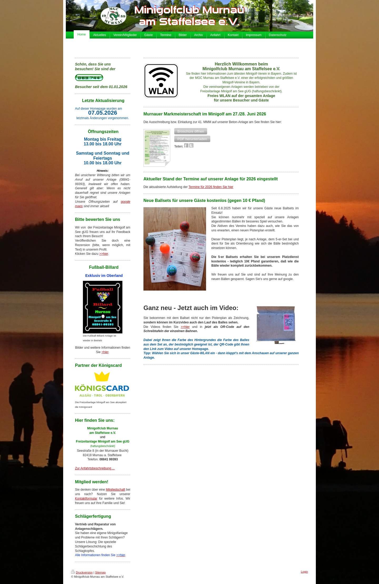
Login (304, 571)
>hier (104, 352)
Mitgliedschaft (115, 489)
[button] (190, 131)
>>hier (103, 254)
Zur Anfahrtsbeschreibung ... (95, 468)
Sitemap (100, 572)
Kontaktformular (86, 498)
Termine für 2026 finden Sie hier (210, 187)
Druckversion (82, 572)
